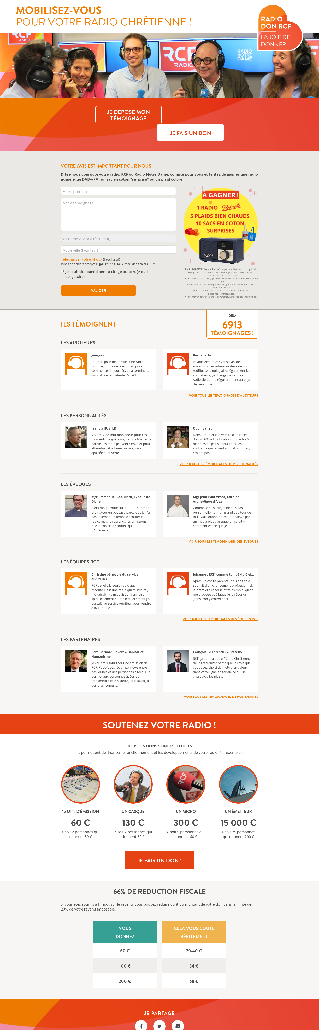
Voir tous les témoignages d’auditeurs (223, 377)
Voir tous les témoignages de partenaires (221, 678)
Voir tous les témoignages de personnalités (219, 445)
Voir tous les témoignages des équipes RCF (220, 600)
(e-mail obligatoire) (106, 256)
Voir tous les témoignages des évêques (223, 523)
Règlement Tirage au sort (160, 1020)
